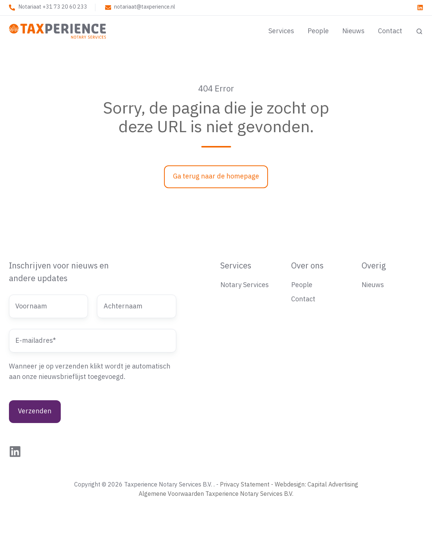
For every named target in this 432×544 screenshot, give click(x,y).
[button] (419, 31)
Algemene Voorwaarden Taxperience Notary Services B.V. (216, 493)
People (318, 31)
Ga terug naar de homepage (216, 176)
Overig (374, 266)
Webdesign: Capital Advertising (316, 484)
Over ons (307, 266)
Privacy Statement (244, 484)
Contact (390, 31)
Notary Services (244, 285)
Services (281, 31)
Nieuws (353, 31)
